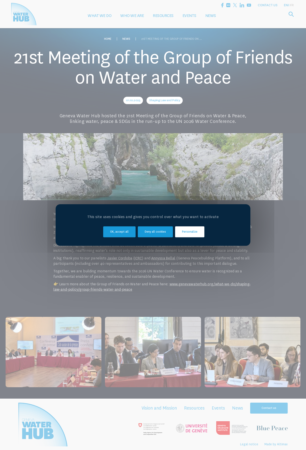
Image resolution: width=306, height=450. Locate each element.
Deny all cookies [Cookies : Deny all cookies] (155, 231)
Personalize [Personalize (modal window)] (189, 231)
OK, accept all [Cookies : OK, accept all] (119, 231)
